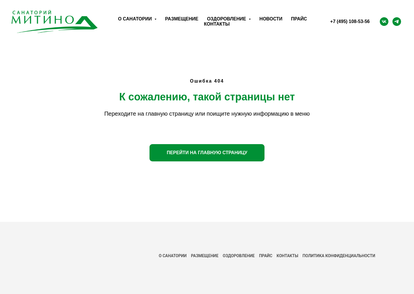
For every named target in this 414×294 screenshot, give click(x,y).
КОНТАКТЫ (287, 255)
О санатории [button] (135, 18)
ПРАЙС (265, 255)
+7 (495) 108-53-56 (350, 21)
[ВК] (384, 21)
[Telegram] (396, 21)
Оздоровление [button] (227, 18)
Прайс (299, 18)
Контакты (217, 24)
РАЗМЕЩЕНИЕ (204, 255)
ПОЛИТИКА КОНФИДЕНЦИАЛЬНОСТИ (338, 255)
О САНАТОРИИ (173, 255)
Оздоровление (239, 255)
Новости (270, 18)
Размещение (181, 18)
